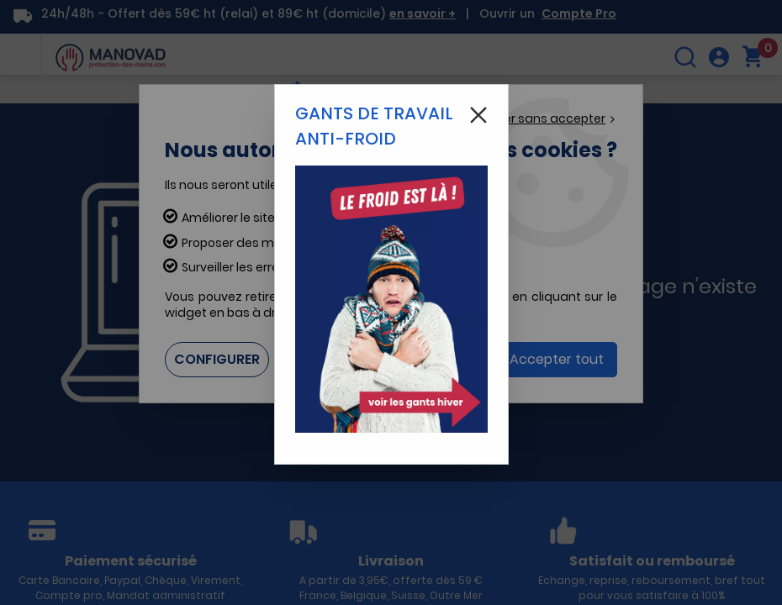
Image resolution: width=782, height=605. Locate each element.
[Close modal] (478, 115)
